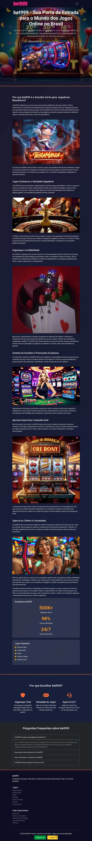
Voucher (15, 802)
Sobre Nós (16, 813)
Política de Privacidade (20, 818)
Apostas (15, 797)
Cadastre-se (40, 837)
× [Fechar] (56, 837)
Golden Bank (16, 793)
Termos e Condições (19, 816)
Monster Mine (17, 790)
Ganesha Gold (17, 804)
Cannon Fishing (17, 800)
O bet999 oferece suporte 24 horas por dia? (29, 762)
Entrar (52, 837)
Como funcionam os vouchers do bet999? (28, 757)
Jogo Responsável (18, 820)
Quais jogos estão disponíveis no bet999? (28, 752)
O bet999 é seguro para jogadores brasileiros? (30, 737)
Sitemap (15, 823)
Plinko (14, 795)
